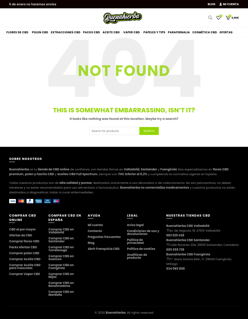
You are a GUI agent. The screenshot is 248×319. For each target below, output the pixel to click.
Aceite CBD (111, 32)
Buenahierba (115, 312)
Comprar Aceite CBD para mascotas (24, 266)
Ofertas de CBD (20, 235)
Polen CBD (40, 32)
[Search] (210, 18)
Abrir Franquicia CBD (103, 249)
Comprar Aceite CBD (24, 259)
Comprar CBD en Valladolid (61, 230)
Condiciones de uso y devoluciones (143, 232)
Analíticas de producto (137, 256)
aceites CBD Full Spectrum (77, 174)
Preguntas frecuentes (104, 237)
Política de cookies (141, 249)
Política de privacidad (135, 241)
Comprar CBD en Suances (61, 257)
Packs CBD (91, 32)
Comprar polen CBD (24, 253)
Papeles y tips (154, 32)
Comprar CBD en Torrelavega (61, 248)
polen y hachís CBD (39, 174)
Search (149, 131)
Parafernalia (179, 32)
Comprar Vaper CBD (24, 274)
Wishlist (220, 16)
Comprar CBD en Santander (61, 239)
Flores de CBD (17, 32)
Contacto (95, 231)
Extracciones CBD (65, 32)
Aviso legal (135, 225)
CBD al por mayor (22, 229)
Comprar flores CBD (24, 241)
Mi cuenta (229, 4)
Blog (211, 4)
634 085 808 (175, 268)
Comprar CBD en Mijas (61, 275)
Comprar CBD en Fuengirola (61, 266)
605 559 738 (175, 249)
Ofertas (227, 30)
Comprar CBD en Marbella (61, 293)
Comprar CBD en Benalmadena (61, 284)
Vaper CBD (131, 32)
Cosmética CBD (204, 32)
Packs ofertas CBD (23, 247)
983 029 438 (175, 235)
